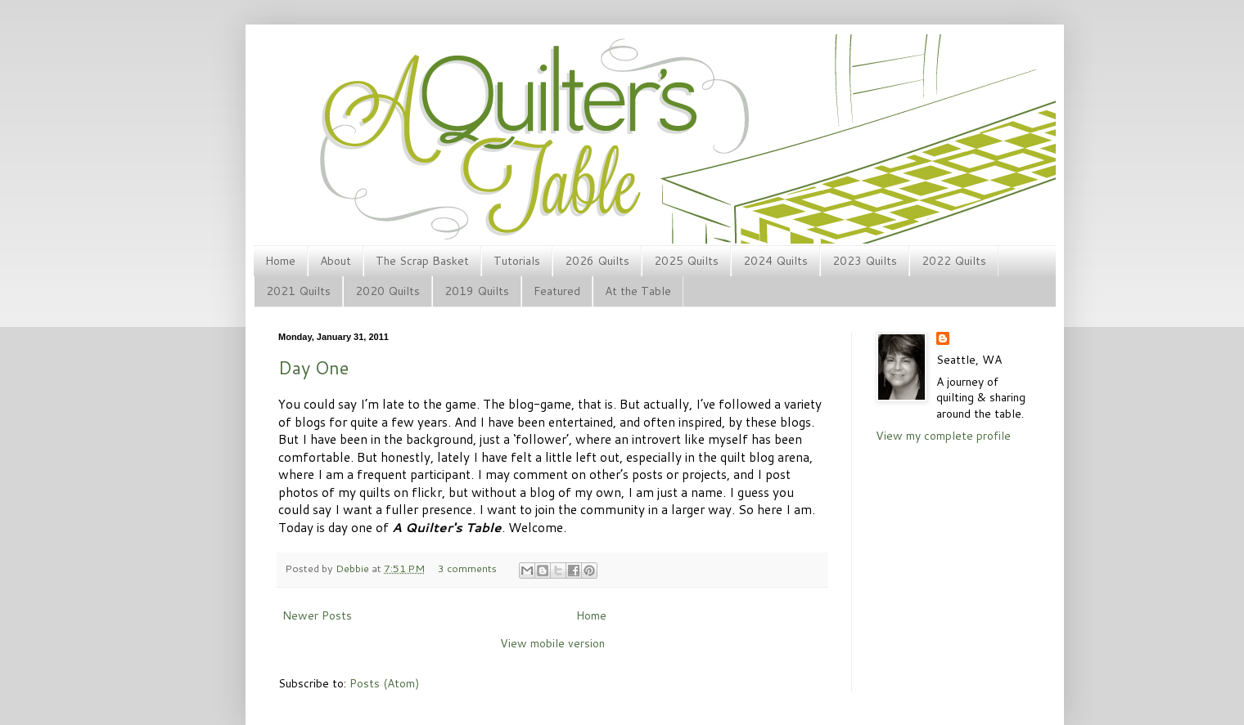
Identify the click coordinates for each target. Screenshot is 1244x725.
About (335, 261)
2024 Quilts (775, 261)
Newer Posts (317, 615)
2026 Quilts (597, 261)
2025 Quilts (686, 261)
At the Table (638, 291)
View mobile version (552, 643)
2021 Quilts (298, 291)
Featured (557, 291)
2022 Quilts (954, 261)
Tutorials (517, 261)
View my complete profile (943, 435)
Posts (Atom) (384, 683)
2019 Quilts (476, 291)
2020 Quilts (387, 291)
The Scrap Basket (422, 261)
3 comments (467, 568)
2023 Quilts (864, 261)
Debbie (354, 568)
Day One (313, 367)
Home (280, 261)
